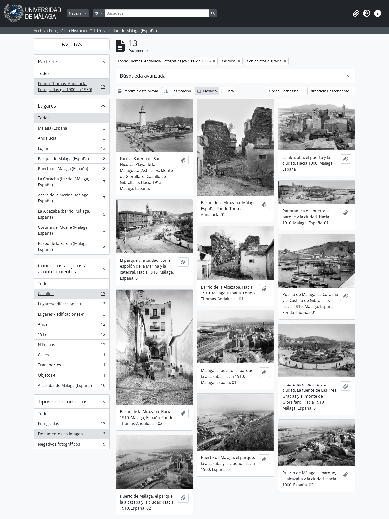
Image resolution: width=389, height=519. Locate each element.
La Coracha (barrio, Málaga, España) (71, 182)
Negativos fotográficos (71, 445)
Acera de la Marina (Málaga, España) (71, 198)
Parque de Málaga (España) (71, 160)
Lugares (47, 105)
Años (71, 325)
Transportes (71, 366)
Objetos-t (71, 376)
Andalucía (71, 139)
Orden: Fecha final (284, 91)
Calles (71, 356)
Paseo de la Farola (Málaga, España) (71, 246)
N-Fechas (71, 346)
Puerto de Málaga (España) (71, 170)
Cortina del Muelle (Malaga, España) (71, 230)
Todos (44, 73)
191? (71, 335)
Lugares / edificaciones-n (71, 315)
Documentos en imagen (71, 435)
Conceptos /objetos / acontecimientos (62, 268)
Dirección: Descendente (330, 91)
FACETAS (72, 44)
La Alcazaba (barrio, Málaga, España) (71, 214)
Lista (227, 91)
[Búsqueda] (156, 13)
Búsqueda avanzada (143, 75)
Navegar (76, 13)
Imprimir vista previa (138, 91)
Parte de (47, 61)
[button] (355, 13)
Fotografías (71, 425)
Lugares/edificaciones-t (71, 305)
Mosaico (207, 91)
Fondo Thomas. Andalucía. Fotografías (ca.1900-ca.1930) (71, 86)
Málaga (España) (71, 129)
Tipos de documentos (63, 401)
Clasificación (177, 91)
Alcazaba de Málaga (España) (71, 386)
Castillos (71, 295)
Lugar (71, 149)
